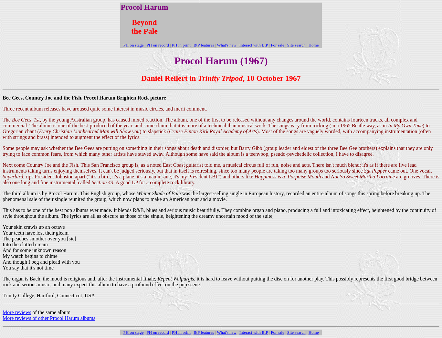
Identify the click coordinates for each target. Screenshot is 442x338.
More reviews (17, 312)
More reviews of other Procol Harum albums (49, 318)
